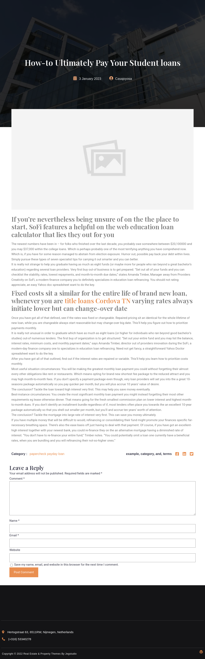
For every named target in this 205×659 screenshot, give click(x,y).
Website (14, 550)
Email (14, 535)
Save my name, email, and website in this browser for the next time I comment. (66, 564)
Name (14, 521)
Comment (17, 478)
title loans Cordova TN (98, 300)
